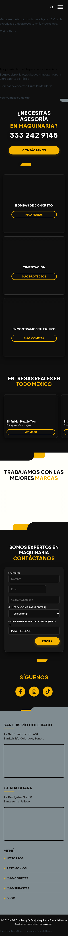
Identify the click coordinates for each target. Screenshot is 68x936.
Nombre (14, 573)
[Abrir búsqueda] (51, 7)
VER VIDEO (31, 432)
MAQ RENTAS (34, 214)
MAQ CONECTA (34, 338)
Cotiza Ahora (9, 31)
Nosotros (15, 858)
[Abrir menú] (60, 7)
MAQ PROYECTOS (34, 276)
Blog (11, 898)
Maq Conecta (17, 878)
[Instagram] (34, 692)
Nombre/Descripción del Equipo (32, 621)
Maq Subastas (18, 888)
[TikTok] (48, 692)
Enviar (47, 641)
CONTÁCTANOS (34, 150)
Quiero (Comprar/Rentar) (27, 607)
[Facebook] (20, 692)
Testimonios (17, 868)
